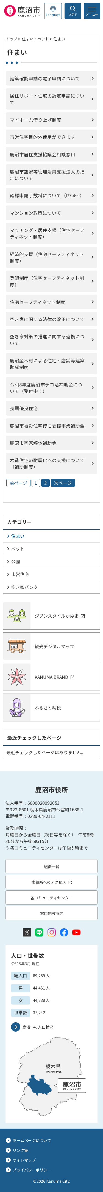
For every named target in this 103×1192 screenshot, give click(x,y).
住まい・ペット (35, 39)
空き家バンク (24, 587)
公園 (15, 561)
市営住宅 (20, 574)
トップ (11, 39)
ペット (17, 548)
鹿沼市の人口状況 (38, 1027)
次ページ (63, 483)
